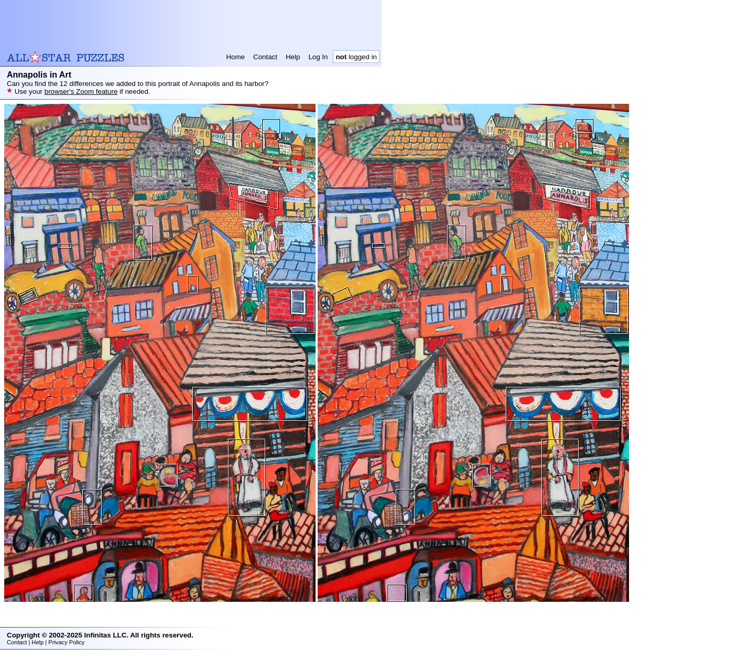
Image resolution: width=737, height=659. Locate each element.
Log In (318, 57)
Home (235, 57)
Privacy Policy (66, 642)
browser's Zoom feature (81, 91)
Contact (265, 57)
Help (293, 57)
